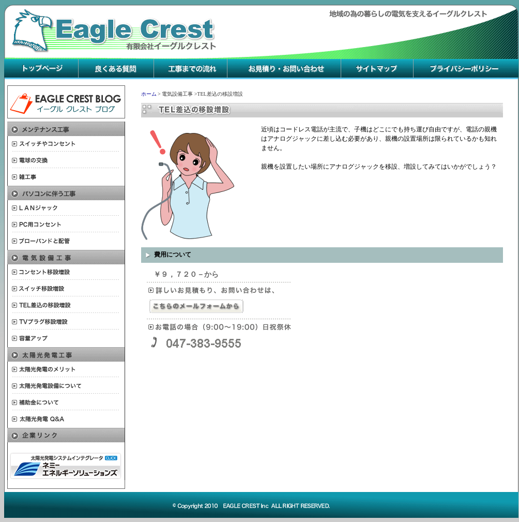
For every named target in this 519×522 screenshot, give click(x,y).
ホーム (149, 94)
